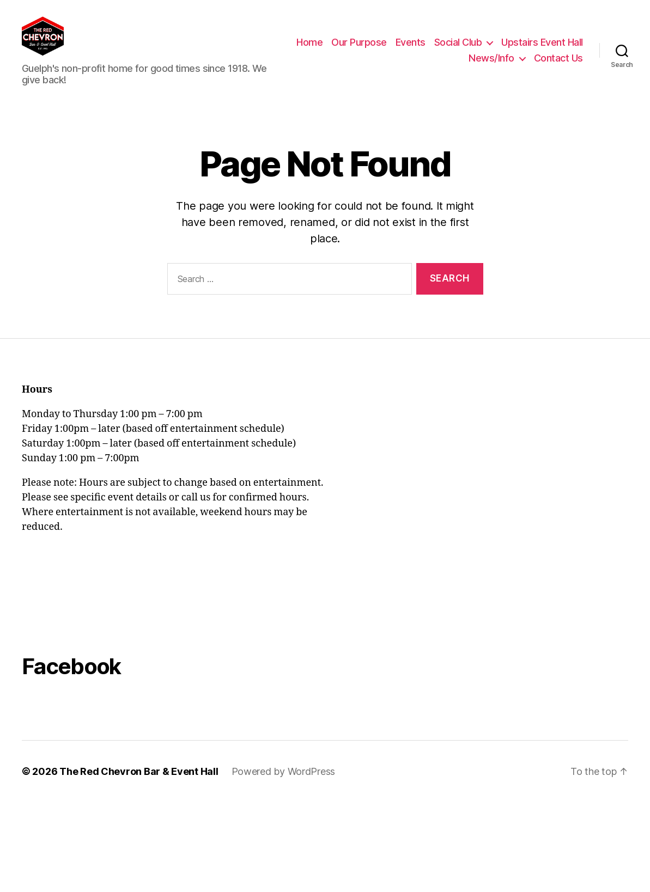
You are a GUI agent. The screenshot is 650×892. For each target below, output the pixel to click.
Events (500, 45)
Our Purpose (449, 45)
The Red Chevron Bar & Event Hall (138, 778)
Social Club (548, 45)
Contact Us (558, 62)
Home (400, 45)
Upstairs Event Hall (419, 62)
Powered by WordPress (284, 778)
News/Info (491, 62)
